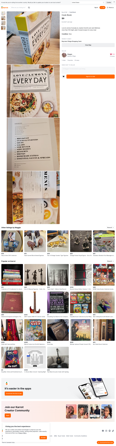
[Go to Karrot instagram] (106, 431)
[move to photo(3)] (3, 23)
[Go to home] (4, 7)
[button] (110, 227)
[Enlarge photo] (33, 37)
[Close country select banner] (114, 2)
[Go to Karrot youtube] (110, 431)
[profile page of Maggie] (64, 55)
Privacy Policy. (22, 433)
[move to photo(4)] (3, 28)
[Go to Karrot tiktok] (113, 431)
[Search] (29, 7)
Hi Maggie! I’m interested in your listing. (88, 70)
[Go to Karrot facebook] (103, 431)
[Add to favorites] (63, 76)
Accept (43, 437)
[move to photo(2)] (3, 18)
